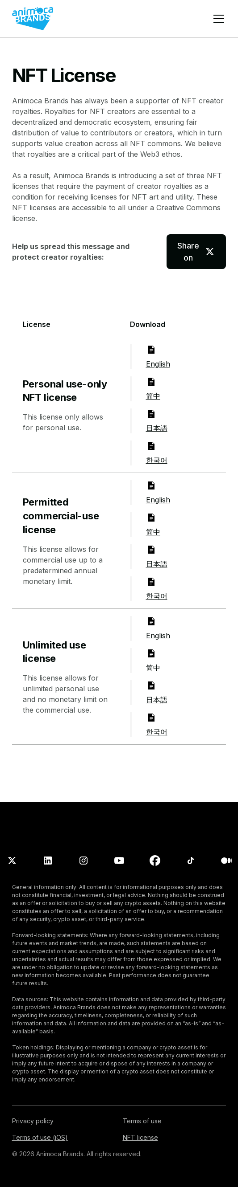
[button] (217, 18)
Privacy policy (33, 1121)
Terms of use (142, 1121)
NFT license (140, 1137)
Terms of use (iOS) (40, 1137)
